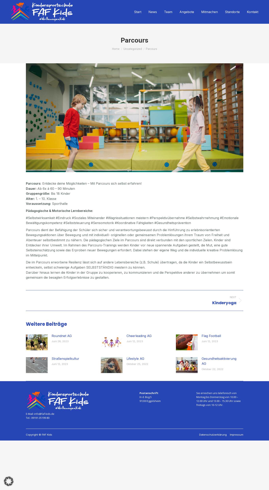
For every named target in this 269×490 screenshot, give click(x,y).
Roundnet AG (62, 336)
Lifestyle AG (135, 359)
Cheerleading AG (139, 336)
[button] (8, 481)
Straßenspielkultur (65, 359)
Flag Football (211, 336)
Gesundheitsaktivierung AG (219, 361)
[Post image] (37, 342)
